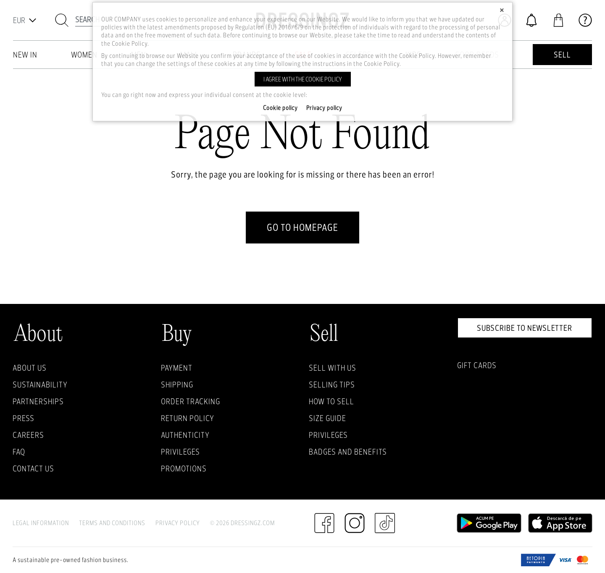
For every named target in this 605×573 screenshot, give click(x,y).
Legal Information (41, 523)
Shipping (177, 384)
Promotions (184, 468)
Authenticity (185, 435)
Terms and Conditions (112, 523)
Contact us (33, 468)
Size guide (327, 418)
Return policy (187, 418)
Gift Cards (477, 365)
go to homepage (302, 227)
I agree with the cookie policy (302, 79)
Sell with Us (332, 368)
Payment (176, 368)
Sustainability (40, 384)
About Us (30, 368)
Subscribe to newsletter (524, 328)
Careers (28, 435)
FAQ (19, 452)
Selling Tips (332, 384)
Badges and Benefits (348, 452)
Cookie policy (280, 108)
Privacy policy (324, 108)
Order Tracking (190, 401)
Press (23, 418)
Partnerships (38, 401)
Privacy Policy (177, 523)
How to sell (331, 401)
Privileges (180, 452)
